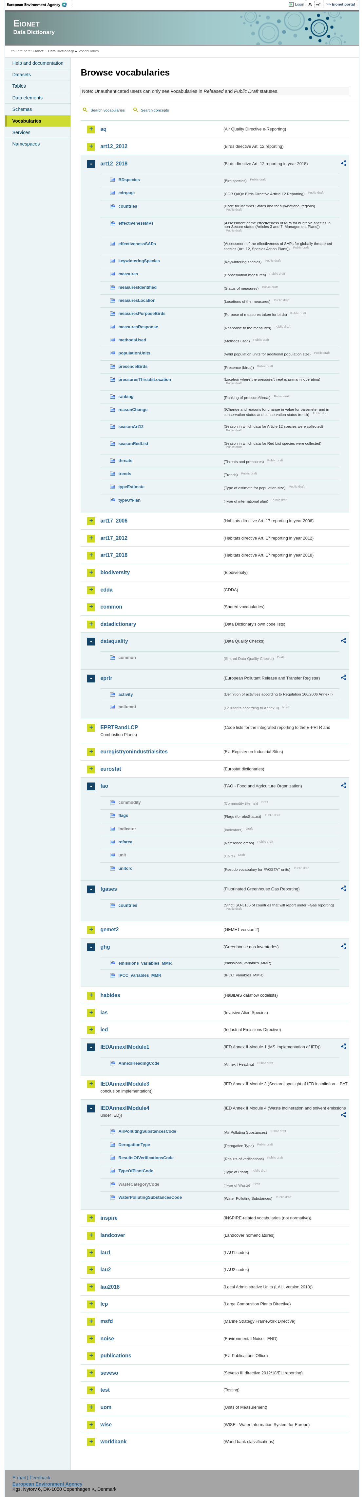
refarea (125, 841)
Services (21, 132)
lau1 (105, 1252)
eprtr (106, 678)
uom (105, 1407)
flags (123, 815)
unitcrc (125, 868)
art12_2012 (113, 146)
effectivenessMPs (135, 223)
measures (128, 273)
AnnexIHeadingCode (138, 1063)
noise (107, 1338)
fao (104, 786)
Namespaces (26, 143)
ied (104, 1029)
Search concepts (155, 110)
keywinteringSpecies (139, 260)
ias (103, 1012)
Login (299, 4)
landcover (112, 1235)
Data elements (27, 97)
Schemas (22, 109)
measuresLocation (136, 300)
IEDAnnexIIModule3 (124, 1084)
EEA (39, 4)
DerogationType (134, 1144)
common (111, 607)
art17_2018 (113, 555)
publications (115, 1355)
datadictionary (118, 624)
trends (124, 473)
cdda (106, 590)
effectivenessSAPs (137, 243)
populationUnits (134, 353)
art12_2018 (113, 163)
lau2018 (110, 1287)
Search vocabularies (107, 110)
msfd (106, 1321)
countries (127, 206)
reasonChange (132, 409)
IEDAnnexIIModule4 (124, 1108)
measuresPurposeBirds (141, 313)
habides (110, 995)
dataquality (114, 641)
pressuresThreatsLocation (144, 379)
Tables (19, 86)
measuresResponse (138, 326)
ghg (105, 947)
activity (125, 694)
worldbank (113, 1441)
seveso (109, 1373)
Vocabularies (26, 121)
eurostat (110, 769)
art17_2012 (113, 538)
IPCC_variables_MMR (139, 975)
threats (125, 460)
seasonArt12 (131, 426)
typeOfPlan (129, 500)
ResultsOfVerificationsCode (146, 1157)
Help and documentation (37, 63)
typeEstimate (131, 486)
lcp (104, 1304)
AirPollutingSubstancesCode (147, 1131)
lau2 (105, 1269)
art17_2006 (113, 521)
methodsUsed (132, 339)
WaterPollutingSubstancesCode (150, 1197)
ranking (125, 396)
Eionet (38, 51)
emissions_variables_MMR (145, 963)
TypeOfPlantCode (135, 1170)
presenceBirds (132, 366)
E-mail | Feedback (31, 1477)
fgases (108, 889)
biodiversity (115, 572)
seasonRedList (133, 443)
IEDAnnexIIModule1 (124, 1047)
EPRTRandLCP (119, 727)
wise (106, 1424)
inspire (108, 1218)
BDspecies (129, 179)
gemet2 (109, 929)
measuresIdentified (137, 287)
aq (103, 129)
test (104, 1390)
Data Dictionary (61, 51)
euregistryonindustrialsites (133, 751)
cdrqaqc (126, 192)
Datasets (21, 74)
